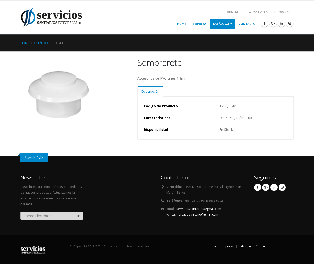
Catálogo (221, 24)
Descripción (150, 91)
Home (181, 24)
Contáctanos (233, 12)
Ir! (78, 215)
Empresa (199, 24)
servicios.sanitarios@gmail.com (198, 209)
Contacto (247, 24)
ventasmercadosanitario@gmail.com (192, 214)
